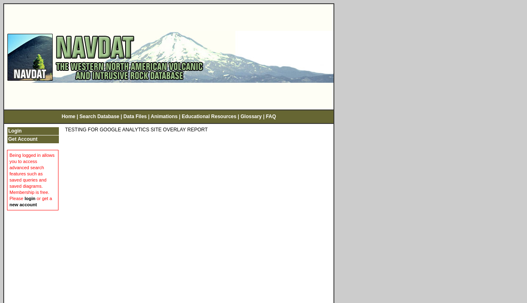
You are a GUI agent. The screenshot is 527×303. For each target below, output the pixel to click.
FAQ (271, 114)
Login (15, 128)
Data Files (135, 114)
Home (68, 114)
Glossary (250, 114)
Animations (164, 114)
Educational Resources (209, 114)
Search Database (99, 114)
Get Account (22, 136)
